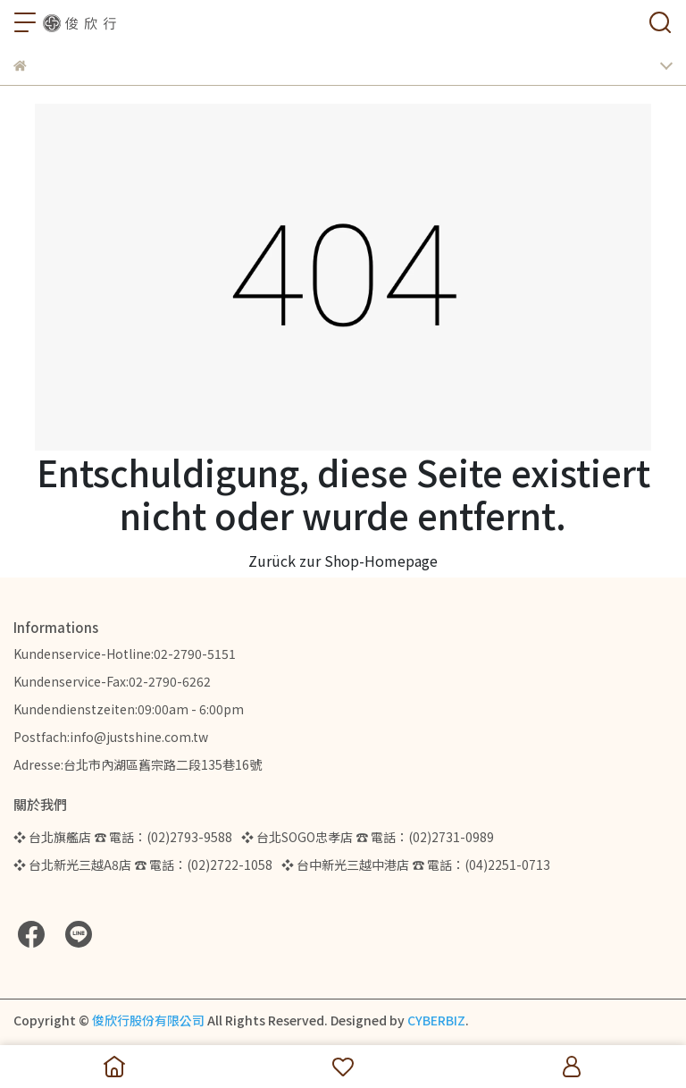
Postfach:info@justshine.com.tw (110, 737)
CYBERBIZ (436, 1020)
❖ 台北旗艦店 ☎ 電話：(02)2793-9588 (122, 837)
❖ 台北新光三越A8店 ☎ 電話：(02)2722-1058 (142, 864)
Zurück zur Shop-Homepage (343, 560)
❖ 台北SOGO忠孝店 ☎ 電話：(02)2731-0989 (367, 837)
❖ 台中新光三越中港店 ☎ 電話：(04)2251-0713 (415, 864)
